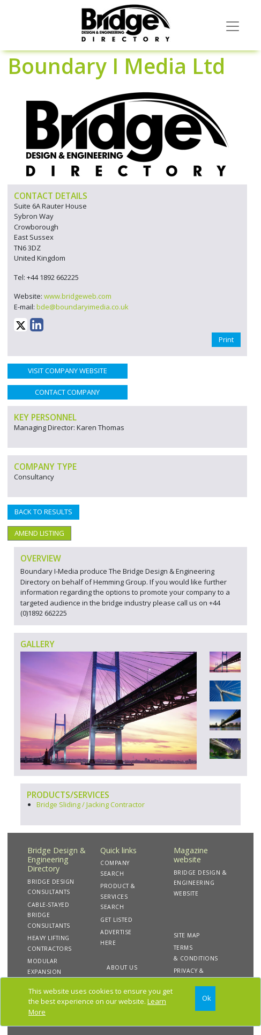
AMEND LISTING (39, 533)
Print (226, 339)
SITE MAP (187, 935)
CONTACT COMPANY (67, 392)
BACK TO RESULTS (43, 511)
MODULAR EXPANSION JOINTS (44, 971)
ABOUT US (122, 967)
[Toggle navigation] (232, 25)
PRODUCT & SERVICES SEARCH (118, 896)
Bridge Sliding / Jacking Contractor (90, 804)
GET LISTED (116, 919)
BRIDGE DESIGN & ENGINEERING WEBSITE (200, 883)
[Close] (205, 998)
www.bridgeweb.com (77, 296)
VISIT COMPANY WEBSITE (67, 370)
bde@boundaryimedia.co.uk (82, 307)
